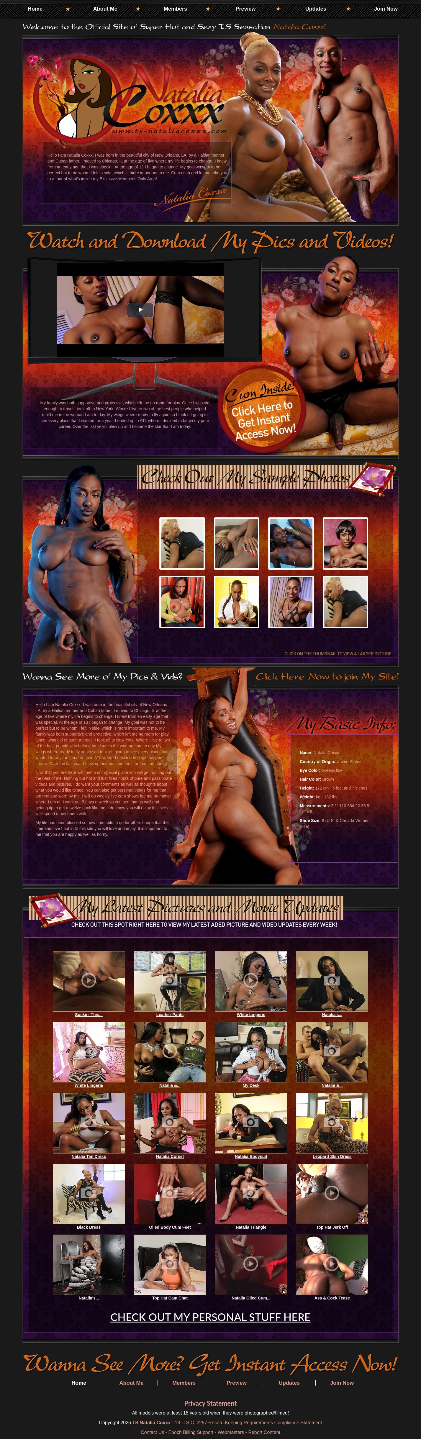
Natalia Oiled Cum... (251, 1298)
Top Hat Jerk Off (332, 1227)
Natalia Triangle (251, 1227)
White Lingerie (251, 1014)
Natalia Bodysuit (251, 1156)
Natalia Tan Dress (89, 1156)
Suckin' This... (89, 1014)
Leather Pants (170, 1014)
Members (175, 9)
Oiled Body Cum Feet (170, 1227)
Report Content (264, 1432)
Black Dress (89, 1227)
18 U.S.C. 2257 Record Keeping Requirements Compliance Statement (248, 1422)
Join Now (386, 9)
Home (35, 9)
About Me (105, 9)
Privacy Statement (210, 1403)
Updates (315, 9)
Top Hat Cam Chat (170, 1298)
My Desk (251, 1085)
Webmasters (231, 1432)
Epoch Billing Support (190, 1432)
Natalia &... (170, 1085)
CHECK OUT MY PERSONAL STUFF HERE (210, 1316)
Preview (245, 9)
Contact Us (152, 1432)
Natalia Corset (170, 1156)
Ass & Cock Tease (332, 1298)
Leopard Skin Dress (332, 1156)
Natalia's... (332, 1014)
